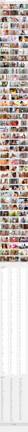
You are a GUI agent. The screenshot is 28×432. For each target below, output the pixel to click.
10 (21, 270)
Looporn (11, 392)
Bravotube (2, 405)
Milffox (11, 396)
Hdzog (2, 423)
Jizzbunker (11, 388)
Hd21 (2, 419)
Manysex (11, 393)
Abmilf (2, 387)
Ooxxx (11, 402)
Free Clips (3, 1)
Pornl (11, 410)
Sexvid (11, 424)
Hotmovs (11, 384)
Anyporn (2, 393)
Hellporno (2, 424)
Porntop (11, 414)
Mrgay (11, 397)
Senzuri (11, 420)
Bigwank (2, 401)
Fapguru (2, 411)
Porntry (11, 415)
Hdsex (2, 420)
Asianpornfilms (3, 397)
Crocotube (2, 406)
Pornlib (11, 411)
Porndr (11, 405)
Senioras (11, 419)
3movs (2, 384)
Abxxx (2, 388)
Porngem (11, 406)
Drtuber (2, 410)
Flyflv (2, 414)
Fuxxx (2, 415)
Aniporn (2, 392)
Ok (10, 401)
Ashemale (2, 396)
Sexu (11, 423)
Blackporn (2, 402)
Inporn (11, 387)
